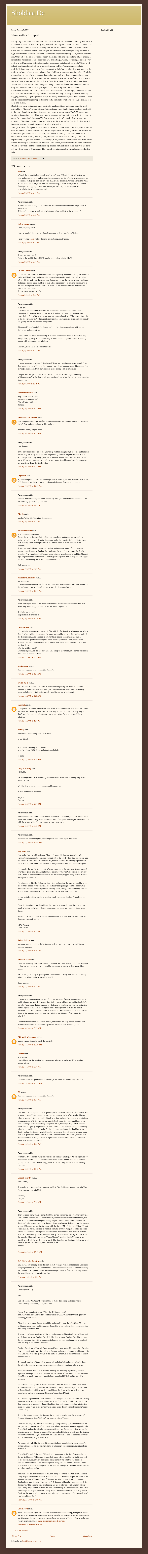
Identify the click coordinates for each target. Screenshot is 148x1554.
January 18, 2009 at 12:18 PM (30, 1169)
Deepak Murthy (24, 768)
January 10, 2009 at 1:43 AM (29, 409)
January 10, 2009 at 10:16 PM (30, 591)
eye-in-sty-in (23, 666)
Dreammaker (23, 627)
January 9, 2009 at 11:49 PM (29, 384)
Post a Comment (21, 1531)
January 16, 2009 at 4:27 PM (29, 1100)
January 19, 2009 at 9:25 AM (29, 1202)
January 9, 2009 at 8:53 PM (29, 215)
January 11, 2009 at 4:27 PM (29, 721)
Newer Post (16, 1536)
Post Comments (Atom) (31, 1541)
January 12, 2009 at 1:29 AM (29, 759)
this (32, 239)
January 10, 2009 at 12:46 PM (30, 486)
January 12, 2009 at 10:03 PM (30, 951)
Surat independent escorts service (51, 1521)
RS (19, 1092)
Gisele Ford (23, 1509)
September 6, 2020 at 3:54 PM (30, 1525)
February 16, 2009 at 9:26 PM (30, 1277)
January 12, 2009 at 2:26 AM (29, 804)
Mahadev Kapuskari (26, 578)
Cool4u (21, 1054)
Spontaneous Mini (25, 393)
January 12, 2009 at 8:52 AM (29, 826)
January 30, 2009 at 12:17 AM (30, 1252)
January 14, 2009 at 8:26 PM (29, 1067)
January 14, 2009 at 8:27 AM (29, 1028)
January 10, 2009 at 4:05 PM (29, 505)
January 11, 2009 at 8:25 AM (29, 696)
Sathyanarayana (25, 531)
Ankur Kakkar (24, 940)
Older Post (87, 1536)
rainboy (21, 730)
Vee (19, 171)
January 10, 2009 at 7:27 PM (29, 569)
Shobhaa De (28, 13)
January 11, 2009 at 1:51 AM (29, 657)
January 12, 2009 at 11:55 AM (30, 842)
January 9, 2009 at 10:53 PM (29, 351)
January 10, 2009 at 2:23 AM (29, 433)
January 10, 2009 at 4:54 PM (29, 522)
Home (52, 1536)
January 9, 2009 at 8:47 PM (29, 193)
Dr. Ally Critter (24, 271)
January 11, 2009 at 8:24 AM (29, 674)
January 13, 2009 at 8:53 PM (29, 987)
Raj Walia (22, 851)
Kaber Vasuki (23, 224)
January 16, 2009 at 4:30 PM (29, 1144)
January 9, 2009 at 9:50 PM (29, 295)
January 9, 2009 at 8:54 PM (29, 243)
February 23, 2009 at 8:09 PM (30, 1500)
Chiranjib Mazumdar (27, 1037)
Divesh (20, 514)
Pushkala (22, 705)
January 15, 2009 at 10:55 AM (30, 1083)
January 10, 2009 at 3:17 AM (29, 467)
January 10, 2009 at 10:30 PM (30, 619)
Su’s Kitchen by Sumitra (28, 1261)
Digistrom (22, 476)
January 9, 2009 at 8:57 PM (29, 262)
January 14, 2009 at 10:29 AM (30, 1045)
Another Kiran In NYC (28, 417)
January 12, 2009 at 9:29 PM (29, 931)
